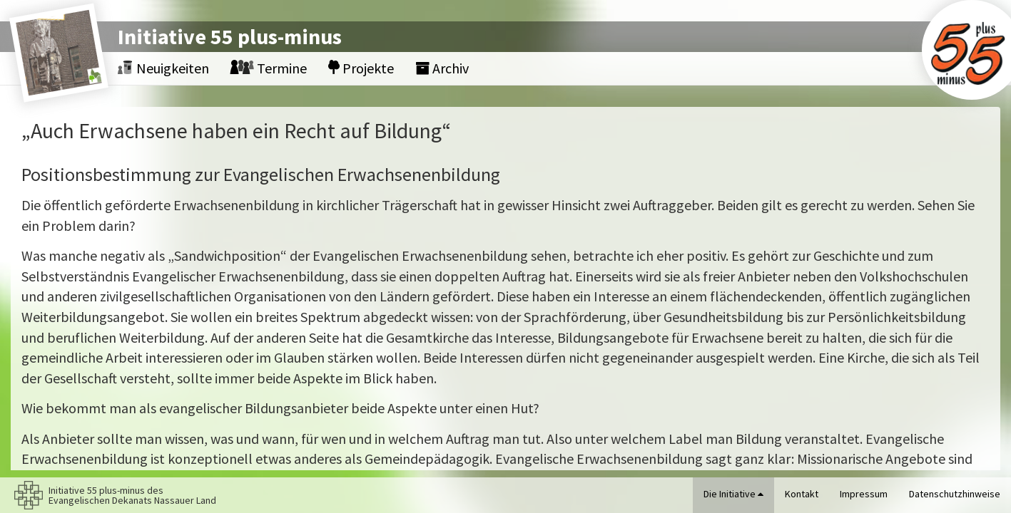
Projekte (361, 68)
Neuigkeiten (163, 68)
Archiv (442, 68)
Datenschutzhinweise (954, 493)
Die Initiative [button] (733, 493)
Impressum (864, 493)
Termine (268, 68)
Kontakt (801, 493)
